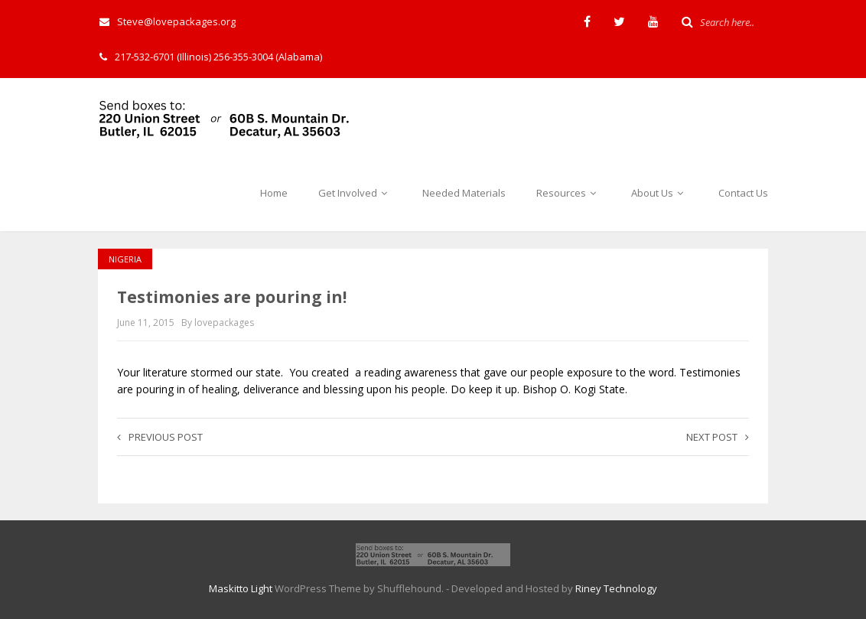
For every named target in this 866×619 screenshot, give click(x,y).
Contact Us (743, 193)
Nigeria (125, 259)
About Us (659, 193)
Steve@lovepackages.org (167, 21)
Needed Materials (464, 193)
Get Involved (355, 193)
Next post (717, 437)
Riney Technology (616, 588)
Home (274, 193)
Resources (568, 193)
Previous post (160, 437)
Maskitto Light (240, 588)
